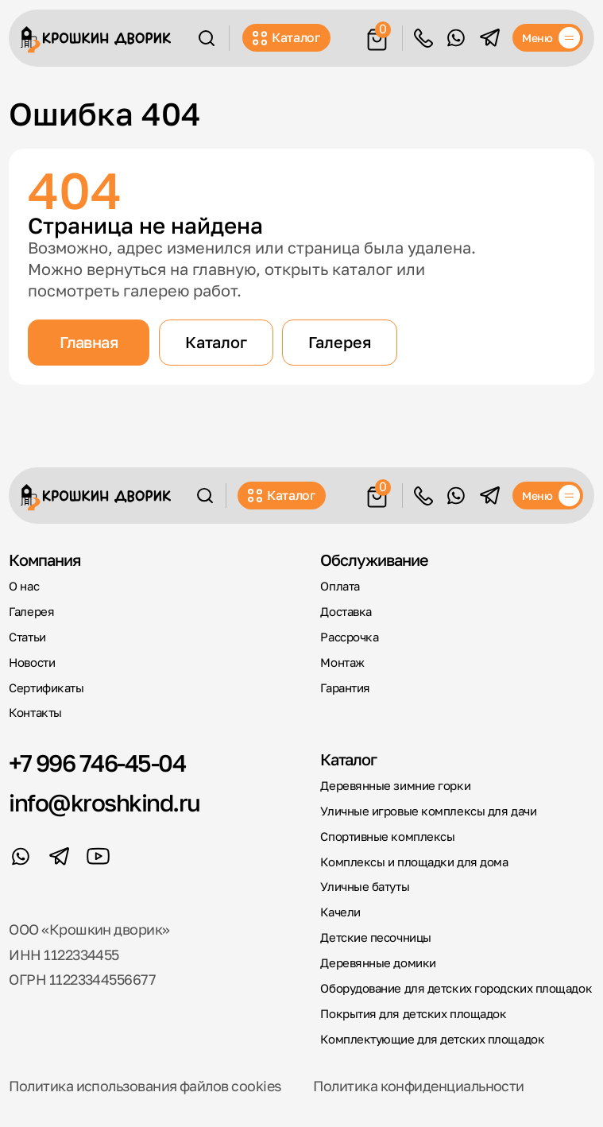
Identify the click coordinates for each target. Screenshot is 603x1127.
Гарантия (344, 688)
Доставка (345, 611)
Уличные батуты (364, 886)
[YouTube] (98, 856)
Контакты (35, 712)
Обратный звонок (423, 38)
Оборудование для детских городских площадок (456, 988)
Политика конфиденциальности (418, 1086)
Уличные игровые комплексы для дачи (428, 811)
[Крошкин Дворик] (96, 39)
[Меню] (547, 38)
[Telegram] (489, 37)
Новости (32, 662)
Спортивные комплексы (387, 836)
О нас (24, 586)
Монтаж (342, 662)
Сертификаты (46, 688)
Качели (340, 912)
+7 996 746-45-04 (97, 764)
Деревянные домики (377, 963)
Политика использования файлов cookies (145, 1086)
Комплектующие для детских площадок (432, 1039)
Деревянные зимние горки (395, 785)
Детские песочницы (375, 937)
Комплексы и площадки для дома (414, 862)
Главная (89, 341)
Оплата (339, 586)
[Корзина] (377, 36)
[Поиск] (206, 38)
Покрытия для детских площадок (413, 1013)
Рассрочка (349, 637)
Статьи (27, 637)
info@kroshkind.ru (104, 803)
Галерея (339, 341)
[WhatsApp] (455, 37)
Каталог (286, 37)
